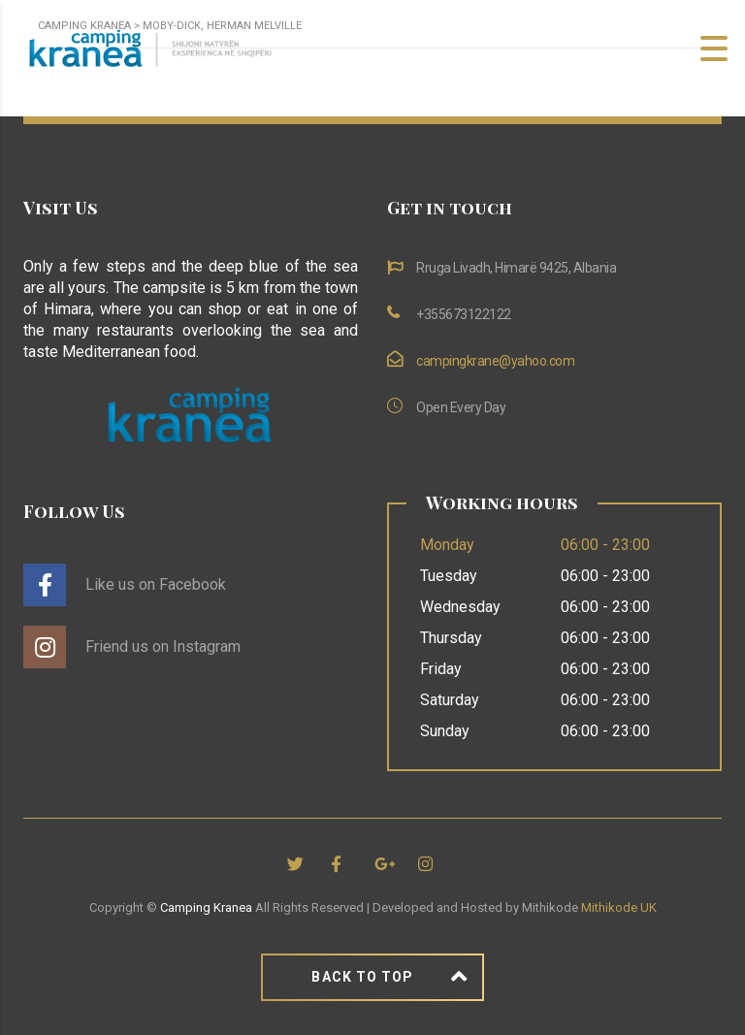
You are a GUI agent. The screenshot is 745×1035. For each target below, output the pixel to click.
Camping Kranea (206, 907)
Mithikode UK (619, 907)
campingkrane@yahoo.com (495, 361)
